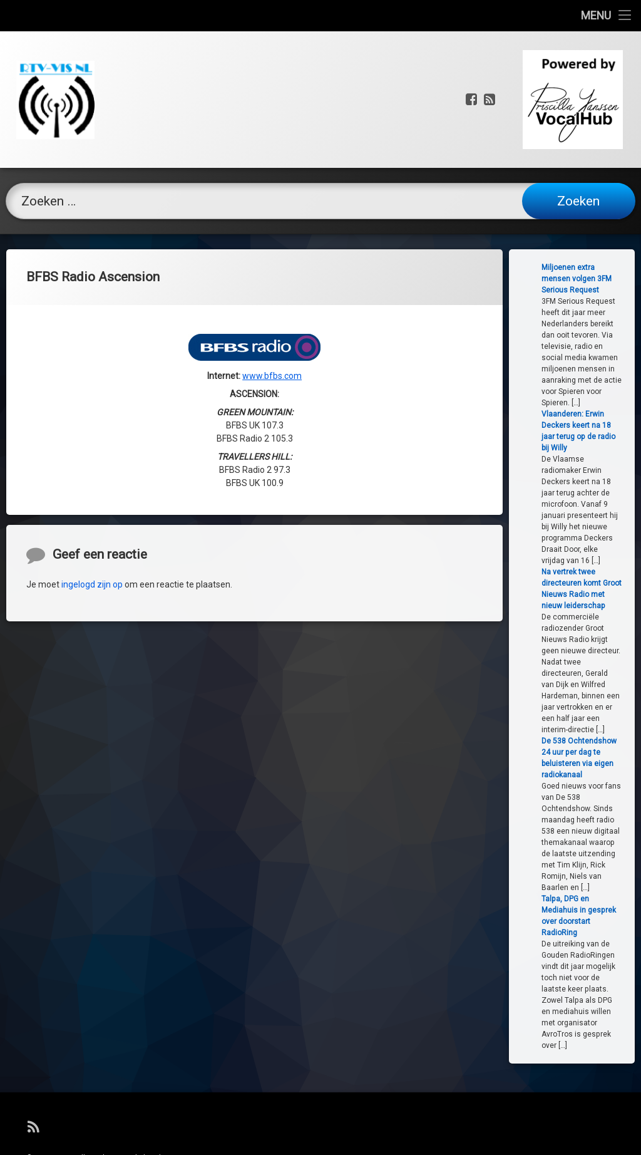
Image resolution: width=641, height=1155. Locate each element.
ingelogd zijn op (92, 641)
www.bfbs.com (272, 323)
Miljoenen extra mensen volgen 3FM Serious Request (602, 278)
